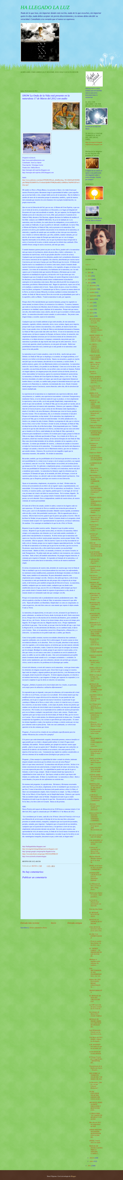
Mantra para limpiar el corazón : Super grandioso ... (95, 895)
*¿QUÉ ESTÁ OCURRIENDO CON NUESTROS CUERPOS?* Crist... (95, 490)
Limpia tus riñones (95, 452)
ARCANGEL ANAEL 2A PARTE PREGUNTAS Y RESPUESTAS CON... (95, 1106)
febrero (92, 1158)
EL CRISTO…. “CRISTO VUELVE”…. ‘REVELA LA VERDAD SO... (94, 348)
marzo (92, 316)
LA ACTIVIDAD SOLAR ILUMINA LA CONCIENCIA (95, 458)
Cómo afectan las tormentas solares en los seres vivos (95, 929)
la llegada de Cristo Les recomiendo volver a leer (95, 731)
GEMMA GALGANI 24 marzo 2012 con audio (95, 420)
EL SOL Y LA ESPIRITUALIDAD (95, 936)
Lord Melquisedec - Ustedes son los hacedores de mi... (95, 1032)
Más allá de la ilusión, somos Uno (94, 662)
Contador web (87, 264)
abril (91, 313)
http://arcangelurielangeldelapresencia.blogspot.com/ (40, 849)
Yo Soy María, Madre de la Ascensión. (93, 470)
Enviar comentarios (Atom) (38, 928)
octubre (92, 292)
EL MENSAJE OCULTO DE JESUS (94, 914)
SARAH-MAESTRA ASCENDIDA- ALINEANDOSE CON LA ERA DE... (95, 1133)
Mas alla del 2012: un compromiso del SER (95, 1124)
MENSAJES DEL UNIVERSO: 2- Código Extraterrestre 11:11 (94, 606)
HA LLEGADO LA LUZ (44, 7)
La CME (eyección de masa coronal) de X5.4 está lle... (95, 1007)
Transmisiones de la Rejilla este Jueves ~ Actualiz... (95, 1068)
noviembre (93, 289)
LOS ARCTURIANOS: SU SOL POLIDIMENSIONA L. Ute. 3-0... (95, 972)
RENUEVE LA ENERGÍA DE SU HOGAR (95, 921)
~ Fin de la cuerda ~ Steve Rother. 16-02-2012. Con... (95, 943)
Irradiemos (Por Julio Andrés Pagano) (94, 561)
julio (91, 302)
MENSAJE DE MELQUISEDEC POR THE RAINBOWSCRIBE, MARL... (95, 687)
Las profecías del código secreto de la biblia (95, 388)
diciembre (93, 285)
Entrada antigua (74, 923)
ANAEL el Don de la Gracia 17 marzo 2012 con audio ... (95, 669)
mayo (92, 309)
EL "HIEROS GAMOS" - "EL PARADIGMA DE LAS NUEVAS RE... (95, 952)
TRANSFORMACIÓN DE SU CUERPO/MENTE (95, 650)
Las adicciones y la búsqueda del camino (95, 413)
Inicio (53, 923)
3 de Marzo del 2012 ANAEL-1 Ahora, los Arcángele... (95, 1039)
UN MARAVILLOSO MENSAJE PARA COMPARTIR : (95, 433)
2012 (89, 283)
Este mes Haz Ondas (95, 909)
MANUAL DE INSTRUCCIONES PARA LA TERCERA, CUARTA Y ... (95, 1149)
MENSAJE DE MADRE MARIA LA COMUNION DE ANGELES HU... (95, 1023)
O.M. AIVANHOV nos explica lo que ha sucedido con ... (95, 1046)
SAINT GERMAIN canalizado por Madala (95, 510)
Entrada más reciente (29, 923)
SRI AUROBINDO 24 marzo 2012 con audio (95, 321)
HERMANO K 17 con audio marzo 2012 (95, 624)
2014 (89, 276)
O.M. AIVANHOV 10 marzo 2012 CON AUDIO (95, 842)
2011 (89, 1166)
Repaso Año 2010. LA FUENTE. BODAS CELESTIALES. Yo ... (95, 983)
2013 (89, 279)
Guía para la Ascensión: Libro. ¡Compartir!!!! (95, 577)
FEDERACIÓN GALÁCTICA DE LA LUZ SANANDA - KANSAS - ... (95, 876)
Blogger (73, 1176)
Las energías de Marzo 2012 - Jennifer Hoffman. (95, 1014)
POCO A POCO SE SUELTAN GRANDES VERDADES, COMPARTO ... (95, 817)
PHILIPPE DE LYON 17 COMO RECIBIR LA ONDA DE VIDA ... (95, 586)
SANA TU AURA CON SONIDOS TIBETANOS (95, 357)
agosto (92, 299)
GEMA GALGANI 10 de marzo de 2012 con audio (95, 769)
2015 (89, 272)
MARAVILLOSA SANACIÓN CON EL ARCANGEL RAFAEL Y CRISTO (95, 787)
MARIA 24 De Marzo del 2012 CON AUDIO (95, 395)
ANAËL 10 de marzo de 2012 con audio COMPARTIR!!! (95, 867)
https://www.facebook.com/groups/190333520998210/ (40, 854)
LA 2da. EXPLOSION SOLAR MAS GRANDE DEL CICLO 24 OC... (95, 1095)
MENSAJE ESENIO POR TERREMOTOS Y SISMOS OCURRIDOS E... (95, 501)
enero (92, 1161)
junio (91, 306)
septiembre (93, 296)
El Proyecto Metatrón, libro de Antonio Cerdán (95, 724)
